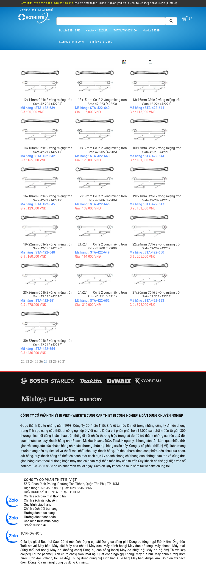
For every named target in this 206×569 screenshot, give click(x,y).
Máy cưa (95, 546)
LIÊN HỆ (172, 3)
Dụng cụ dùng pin (114, 542)
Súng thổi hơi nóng (34, 550)
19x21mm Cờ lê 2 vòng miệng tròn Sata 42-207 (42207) (156, 198)
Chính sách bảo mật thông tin (45, 496)
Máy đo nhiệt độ (132, 550)
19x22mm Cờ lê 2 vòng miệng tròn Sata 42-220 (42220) (47, 246)
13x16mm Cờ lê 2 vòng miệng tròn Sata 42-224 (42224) (156, 102)
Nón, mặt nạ (86, 554)
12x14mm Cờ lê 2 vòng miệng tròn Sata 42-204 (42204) (47, 102)
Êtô (159, 542)
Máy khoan (162, 546)
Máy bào (44, 546)
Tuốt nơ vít (28, 546)
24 (32, 361)
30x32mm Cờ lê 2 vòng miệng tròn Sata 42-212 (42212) (47, 343)
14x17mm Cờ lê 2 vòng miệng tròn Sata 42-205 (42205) (102, 150)
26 (41, 361)
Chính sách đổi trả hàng (41, 508)
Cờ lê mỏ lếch (71, 542)
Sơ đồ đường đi (35, 525)
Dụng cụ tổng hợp (142, 542)
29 (55, 361)
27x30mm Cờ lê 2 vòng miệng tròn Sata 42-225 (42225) (156, 294)
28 (50, 361)
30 (59, 361)
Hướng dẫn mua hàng (39, 513)
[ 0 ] (187, 18)
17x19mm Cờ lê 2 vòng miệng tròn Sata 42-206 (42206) (102, 198)
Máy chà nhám (76, 546)
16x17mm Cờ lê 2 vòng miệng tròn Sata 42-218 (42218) (156, 150)
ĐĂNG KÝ (142, 3)
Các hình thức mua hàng (41, 521)
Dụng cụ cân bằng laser (100, 550)
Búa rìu (46, 542)
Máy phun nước (166, 554)
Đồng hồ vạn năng (41, 562)
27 (45, 361)
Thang (129, 554)
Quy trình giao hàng (37, 504)
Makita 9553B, (151, 30)
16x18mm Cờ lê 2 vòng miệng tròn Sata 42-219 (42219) (47, 198)
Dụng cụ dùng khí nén (71, 562)
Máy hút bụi (144, 554)
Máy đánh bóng (115, 546)
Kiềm (167, 542)
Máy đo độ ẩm (157, 550)
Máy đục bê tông (140, 546)
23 (27, 361)
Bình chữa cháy (65, 554)
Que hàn (123, 558)
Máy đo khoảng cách (65, 550)
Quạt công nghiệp (110, 554)
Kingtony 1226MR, (97, 30)
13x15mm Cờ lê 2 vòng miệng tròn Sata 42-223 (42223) (102, 102)
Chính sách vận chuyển (40, 500)
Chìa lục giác (29, 542)
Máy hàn (137, 558)
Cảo (56, 542)
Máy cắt (58, 546)
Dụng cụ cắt (91, 542)
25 (36, 361)
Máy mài (178, 546)
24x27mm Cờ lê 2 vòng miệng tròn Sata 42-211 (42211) (102, 294)
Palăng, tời (50, 558)
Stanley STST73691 (102, 41)
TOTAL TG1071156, (125, 30)
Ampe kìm (152, 558)
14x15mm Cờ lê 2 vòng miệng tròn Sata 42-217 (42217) (47, 150)
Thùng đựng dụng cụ (86, 558)
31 (64, 361)
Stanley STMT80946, (71, 41)
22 (23, 361)
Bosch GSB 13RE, (69, 30)
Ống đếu (179, 542)
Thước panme (42, 554)
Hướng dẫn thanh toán (40, 517)
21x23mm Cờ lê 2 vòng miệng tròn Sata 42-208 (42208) (102, 246)
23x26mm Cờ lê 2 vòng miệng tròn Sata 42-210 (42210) (47, 294)
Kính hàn (109, 558)
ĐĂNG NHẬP (157, 3)
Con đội (35, 558)
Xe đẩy (64, 558)
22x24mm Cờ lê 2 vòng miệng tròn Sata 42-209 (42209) (156, 246)
